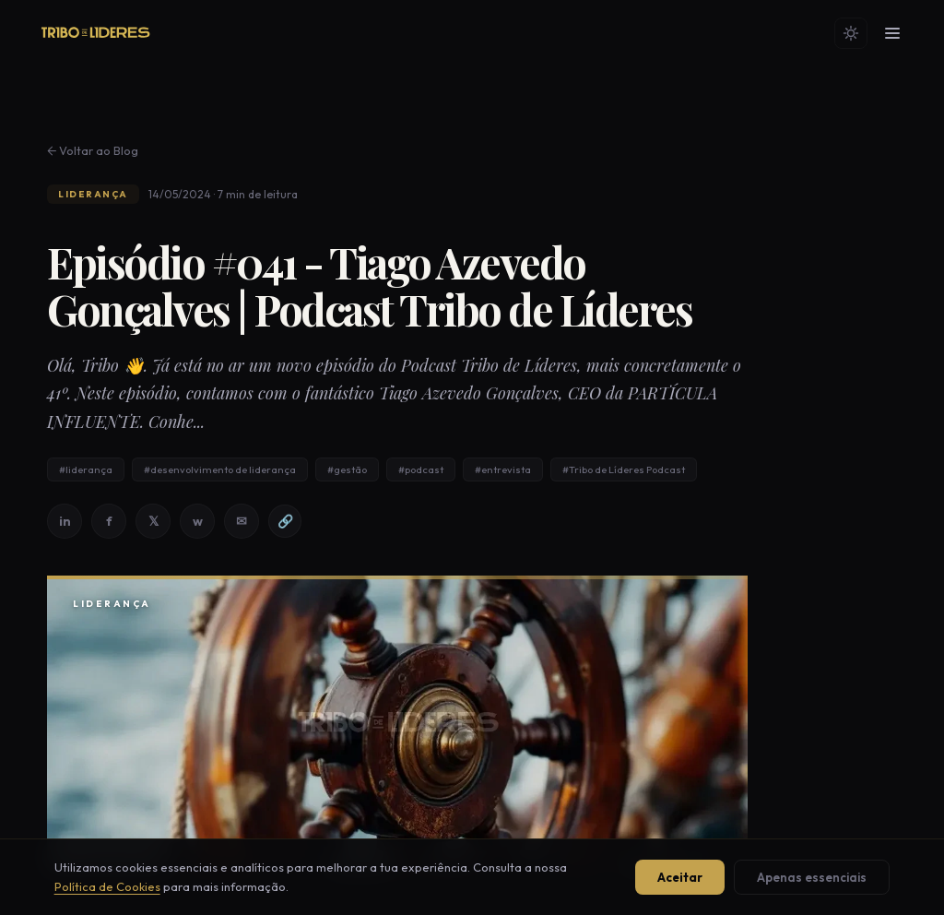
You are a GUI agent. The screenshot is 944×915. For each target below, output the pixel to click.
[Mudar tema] (850, 33)
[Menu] (892, 33)
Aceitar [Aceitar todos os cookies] (679, 877)
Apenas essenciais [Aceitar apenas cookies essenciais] (812, 877)
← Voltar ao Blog (92, 150)
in (65, 521)
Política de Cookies (107, 886)
